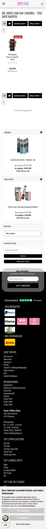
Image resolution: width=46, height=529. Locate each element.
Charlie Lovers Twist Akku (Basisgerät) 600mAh (23, 207)
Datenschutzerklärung (29, 506)
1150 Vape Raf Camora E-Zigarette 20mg (12, 57)
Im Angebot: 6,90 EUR (23, 214)
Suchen (23, 256)
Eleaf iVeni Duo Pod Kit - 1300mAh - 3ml (23, 159)
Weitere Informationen (23, 524)
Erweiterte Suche (23, 261)
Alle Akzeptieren (23, 510)
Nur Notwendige (23, 518)
